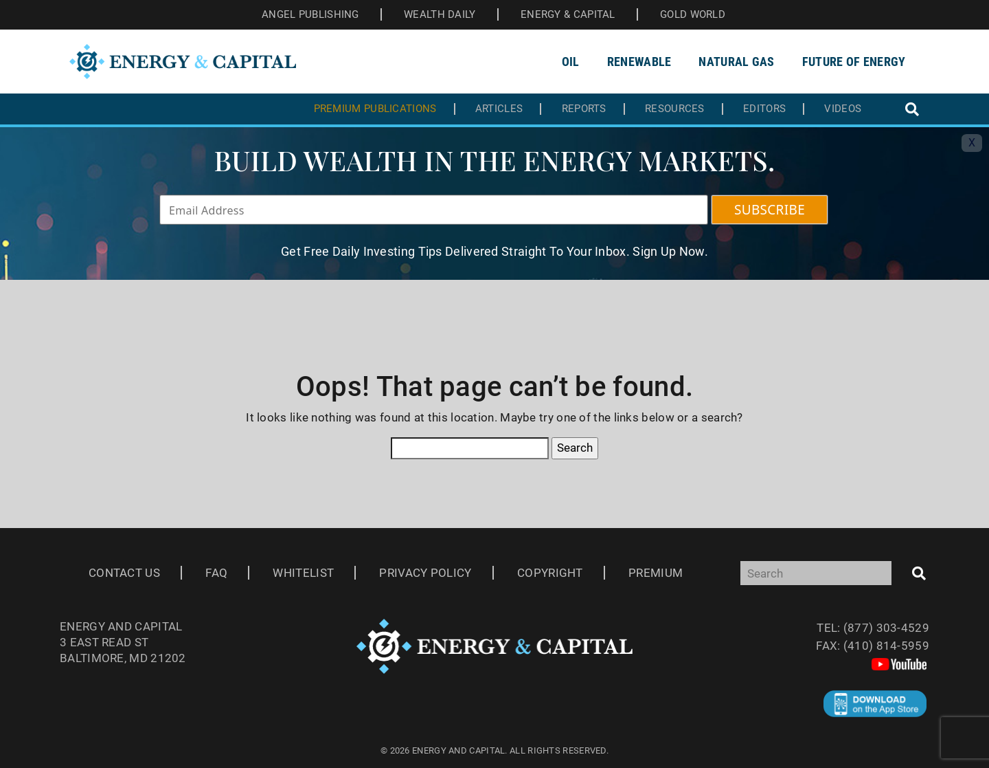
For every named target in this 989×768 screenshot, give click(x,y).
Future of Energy (854, 61)
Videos (842, 109)
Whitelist (303, 573)
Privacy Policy (425, 573)
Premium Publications (375, 109)
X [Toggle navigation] (971, 142)
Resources (675, 109)
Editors (764, 109)
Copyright (550, 573)
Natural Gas (736, 61)
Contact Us (124, 573)
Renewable (639, 61)
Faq (216, 573)
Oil (571, 61)
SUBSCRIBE (769, 210)
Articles (499, 109)
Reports (584, 109)
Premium (655, 573)
